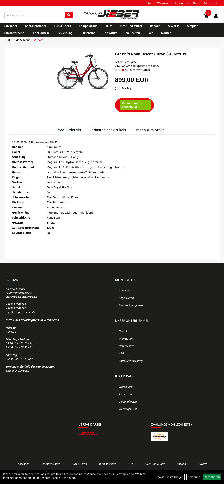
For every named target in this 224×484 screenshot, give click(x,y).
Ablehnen (194, 477)
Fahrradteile (41, 33)
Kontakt (123, 331)
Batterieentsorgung (131, 361)
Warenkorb (163, 3)
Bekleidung (65, 33)
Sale (150, 33)
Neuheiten (133, 33)
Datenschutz (126, 346)
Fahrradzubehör (14, 33)
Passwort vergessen (131, 305)
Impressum (126, 338)
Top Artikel (110, 33)
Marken (166, 33)
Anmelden (125, 290)
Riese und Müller (131, 26)
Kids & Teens (62, 26)
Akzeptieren (212, 477)
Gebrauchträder (35, 26)
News (196, 3)
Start (150, 3)
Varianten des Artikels (108, 129)
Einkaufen (181, 3)
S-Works (173, 26)
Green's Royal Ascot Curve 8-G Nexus (150, 54)
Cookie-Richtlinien (63, 478)
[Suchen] (69, 15)
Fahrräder (10, 26)
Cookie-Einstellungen (170, 477)
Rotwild (155, 26)
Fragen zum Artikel (150, 129)
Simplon (192, 26)
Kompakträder (88, 26)
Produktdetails (69, 129)
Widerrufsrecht (128, 409)
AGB (121, 353)
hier (14, 370)
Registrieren (126, 298)
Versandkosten (128, 401)
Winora (38, 40)
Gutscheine (87, 33)
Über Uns (210, 3)
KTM (109, 26)
